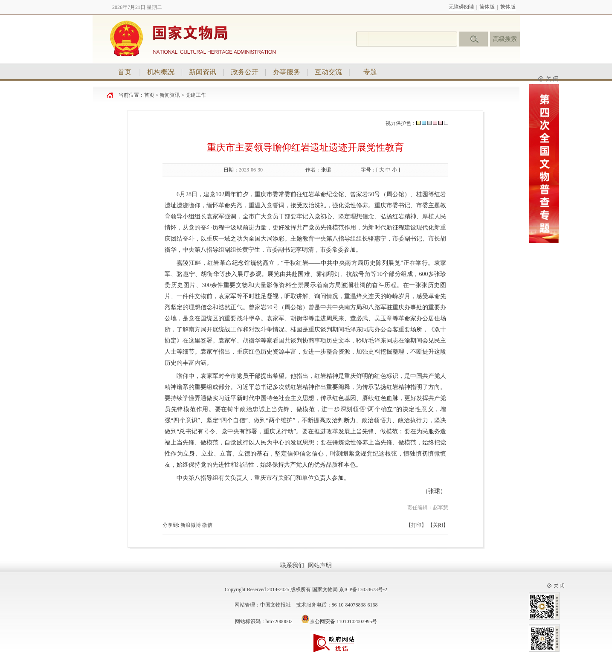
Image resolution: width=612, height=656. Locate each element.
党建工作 (196, 95)
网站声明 (320, 565)
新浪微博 (190, 525)
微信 (207, 525)
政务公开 (244, 71)
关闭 (438, 525)
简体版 (487, 7)
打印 (416, 525)
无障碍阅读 (461, 7)
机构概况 (160, 71)
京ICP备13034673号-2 (363, 589)
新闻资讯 (202, 71)
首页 (124, 71)
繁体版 (508, 7)
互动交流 (328, 71)
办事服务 (286, 71)
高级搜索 (505, 39)
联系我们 (292, 565)
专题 (370, 71)
